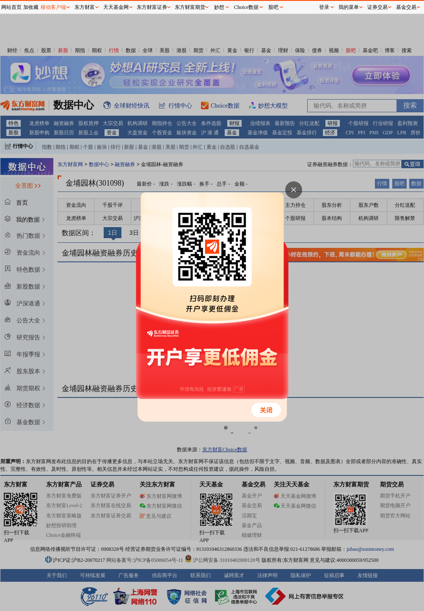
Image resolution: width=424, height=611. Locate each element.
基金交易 (406, 7)
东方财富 (84, 7)
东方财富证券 (152, 7)
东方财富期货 (190, 7)
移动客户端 (53, 7)
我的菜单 (349, 7)
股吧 (273, 7)
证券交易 (377, 7)
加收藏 (31, 7)
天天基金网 (116, 7)
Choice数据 (246, 7)
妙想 (219, 7)
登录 (324, 7)
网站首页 (11, 7)
